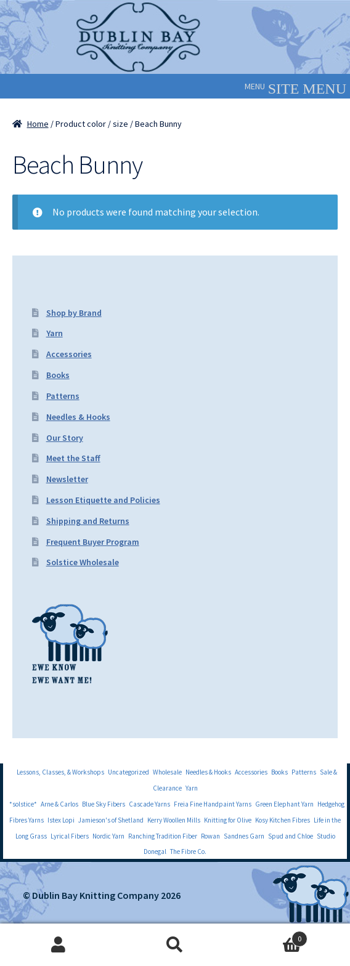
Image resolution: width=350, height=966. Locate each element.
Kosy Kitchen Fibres (282, 820)
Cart (271, 936)
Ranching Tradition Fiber (162, 836)
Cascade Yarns (149, 804)
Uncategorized (128, 772)
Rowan (210, 836)
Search (174, 945)
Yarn (54, 333)
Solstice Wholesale (82, 562)
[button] (255, 86)
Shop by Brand (74, 312)
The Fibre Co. (188, 851)
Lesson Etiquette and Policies (103, 499)
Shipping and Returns (87, 520)
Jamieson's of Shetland (111, 820)
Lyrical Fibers (70, 836)
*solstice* (23, 804)
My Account (58, 945)
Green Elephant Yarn (284, 804)
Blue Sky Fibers (103, 804)
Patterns (62, 395)
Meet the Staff (73, 458)
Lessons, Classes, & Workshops (60, 772)
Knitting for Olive (227, 820)
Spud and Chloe (290, 836)
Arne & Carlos (59, 804)
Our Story (64, 437)
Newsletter (67, 479)
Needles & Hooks (78, 416)
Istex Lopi (61, 820)
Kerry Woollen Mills (173, 820)
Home (38, 123)
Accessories (69, 354)
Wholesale (167, 772)
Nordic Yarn (108, 836)
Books (58, 374)
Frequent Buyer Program (92, 541)
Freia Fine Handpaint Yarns (212, 804)
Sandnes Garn (244, 836)
